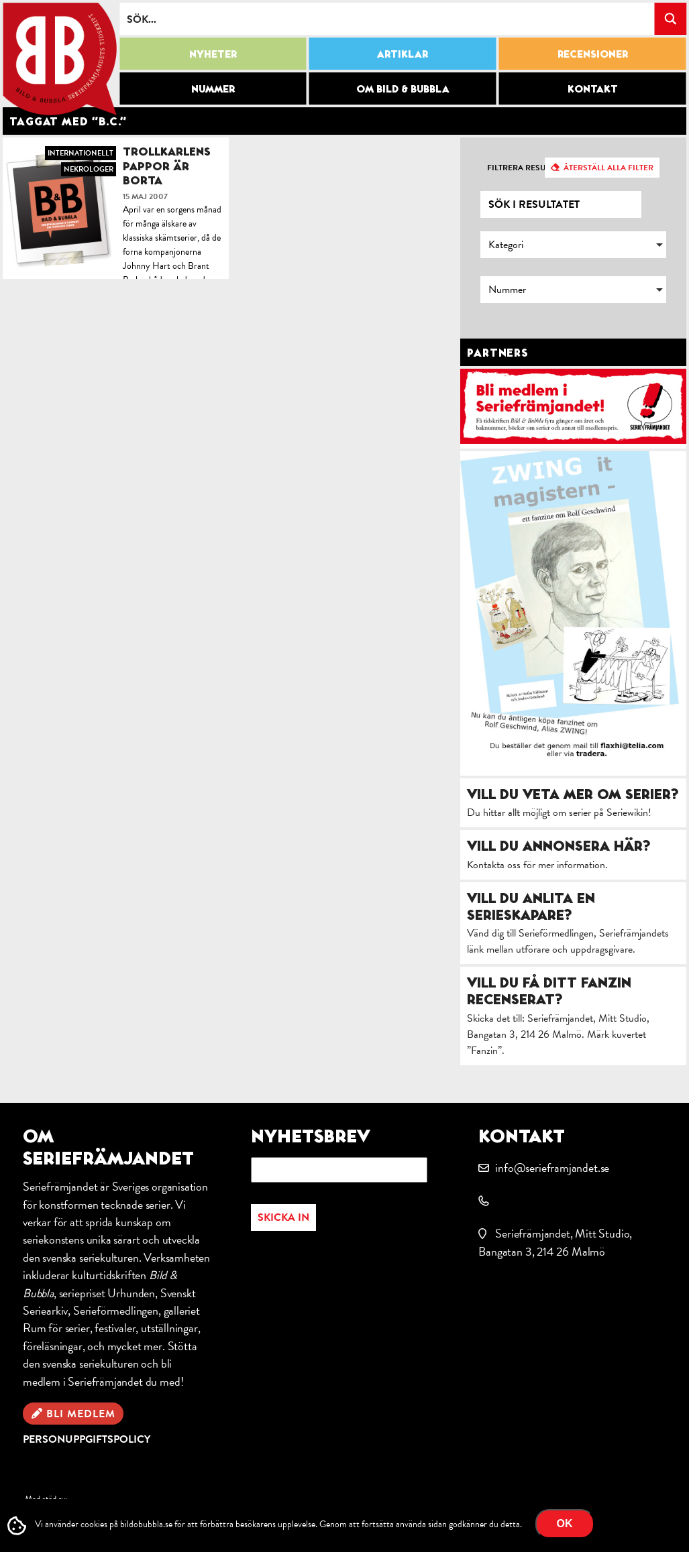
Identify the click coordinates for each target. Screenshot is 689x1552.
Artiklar (402, 54)
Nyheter (213, 54)
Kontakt (593, 88)
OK (565, 1523)
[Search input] (387, 19)
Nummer (213, 88)
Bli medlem (80, 1414)
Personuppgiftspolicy (86, 1439)
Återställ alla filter (608, 168)
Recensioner (593, 54)
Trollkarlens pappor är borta (167, 165)
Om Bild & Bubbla (402, 88)
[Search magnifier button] (670, 19)
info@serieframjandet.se (552, 1167)
